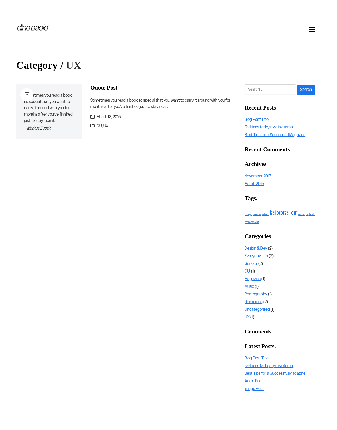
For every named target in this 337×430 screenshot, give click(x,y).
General (251, 263)
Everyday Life (256, 255)
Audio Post (254, 381)
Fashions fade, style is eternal (269, 127)
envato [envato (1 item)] (257, 214)
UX (106, 125)
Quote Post (103, 87)
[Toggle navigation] (313, 29)
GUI (99, 125)
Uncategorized (257, 309)
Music (249, 286)
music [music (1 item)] (301, 214)
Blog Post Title (257, 119)
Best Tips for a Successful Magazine (275, 134)
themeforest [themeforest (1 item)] (252, 222)
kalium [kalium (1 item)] (265, 214)
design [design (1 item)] (248, 214)
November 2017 (258, 176)
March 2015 (254, 183)
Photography (256, 293)
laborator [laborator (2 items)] (284, 212)
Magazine (253, 278)
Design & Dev (256, 248)
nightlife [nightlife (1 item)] (310, 214)
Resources (253, 301)
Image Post (254, 388)
